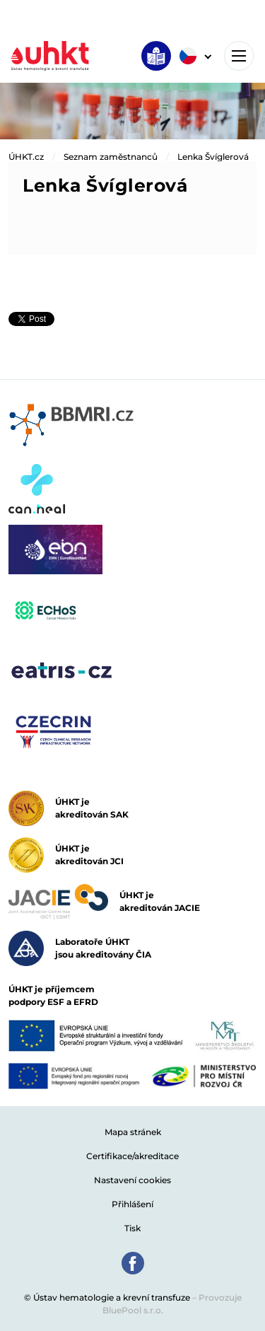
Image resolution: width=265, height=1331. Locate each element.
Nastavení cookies (132, 1180)
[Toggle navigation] (239, 56)
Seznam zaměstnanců (111, 156)
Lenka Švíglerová (213, 156)
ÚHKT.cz (26, 156)
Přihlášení (132, 1204)
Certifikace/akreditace (132, 1156)
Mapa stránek (133, 1132)
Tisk (132, 1228)
